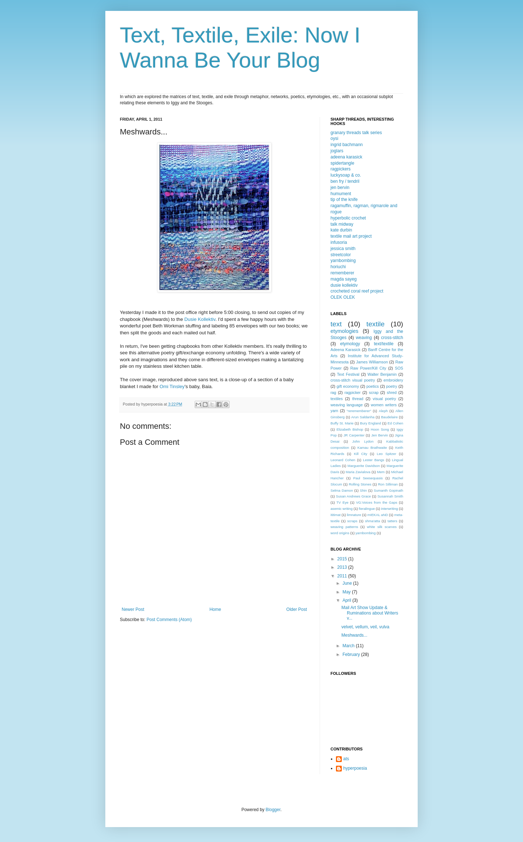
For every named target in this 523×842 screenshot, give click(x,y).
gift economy (348, 386)
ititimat (336, 515)
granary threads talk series (356, 132)
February (351, 654)
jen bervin (340, 187)
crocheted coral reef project (357, 291)
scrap (373, 392)
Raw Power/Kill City (368, 368)
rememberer (342, 272)
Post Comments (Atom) (169, 619)
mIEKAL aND (378, 515)
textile (375, 324)
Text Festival (348, 374)
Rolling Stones (360, 484)
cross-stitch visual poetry (353, 380)
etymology (350, 343)
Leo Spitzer (386, 454)
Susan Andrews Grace (353, 496)
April (347, 600)
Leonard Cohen (343, 460)
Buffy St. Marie (342, 423)
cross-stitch (392, 337)
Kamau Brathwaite (372, 448)
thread (358, 398)
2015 (342, 558)
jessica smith (343, 248)
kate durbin (341, 230)
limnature (354, 515)
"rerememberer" (358, 411)
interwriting (389, 509)
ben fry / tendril (345, 181)
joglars (337, 150)
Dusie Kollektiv (199, 319)
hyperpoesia (355, 768)
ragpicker (352, 392)
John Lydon (362, 441)
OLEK (336, 297)
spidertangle (342, 163)
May (347, 592)
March (349, 645)
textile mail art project (351, 236)
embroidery (393, 380)
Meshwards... (354, 635)
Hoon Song (380, 429)
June (347, 583)
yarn (334, 410)
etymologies (344, 331)
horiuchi (338, 266)
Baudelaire (389, 417)
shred (392, 392)
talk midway (342, 224)
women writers (384, 405)
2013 (342, 567)
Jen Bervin (379, 435)
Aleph (383, 411)
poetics (372, 386)
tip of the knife (344, 199)
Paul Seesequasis (368, 478)
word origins (340, 533)
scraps (352, 521)
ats (346, 758)
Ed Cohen (395, 423)
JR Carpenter (354, 435)
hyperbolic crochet (348, 218)
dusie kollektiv (344, 285)
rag (333, 392)
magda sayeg (344, 279)
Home (215, 609)
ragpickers (340, 169)
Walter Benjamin (382, 374)
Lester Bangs (373, 460)
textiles (337, 398)
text (336, 324)
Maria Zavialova (358, 472)
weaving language (347, 405)
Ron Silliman (388, 484)
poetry (391, 386)
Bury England (370, 423)
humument (341, 193)
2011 (342, 576)
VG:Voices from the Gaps (376, 502)
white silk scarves (382, 527)
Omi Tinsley (172, 386)
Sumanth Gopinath (388, 490)
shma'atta (372, 521)
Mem (381, 472)
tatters (392, 521)
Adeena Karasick (345, 349)
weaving (364, 337)
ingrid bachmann (347, 144)
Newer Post (133, 609)
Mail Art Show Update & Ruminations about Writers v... (369, 613)
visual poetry (384, 398)
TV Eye (342, 502)
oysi (334, 138)
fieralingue (367, 509)
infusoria (339, 242)
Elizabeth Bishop (349, 429)
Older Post (296, 609)
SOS (399, 368)
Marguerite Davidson (364, 466)
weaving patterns (344, 527)
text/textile (383, 343)
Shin (363, 490)
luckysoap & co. (346, 175)
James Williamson (372, 362)
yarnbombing (343, 260)
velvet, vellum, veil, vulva (365, 626)
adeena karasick (346, 157)
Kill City (360, 454)
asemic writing (342, 509)
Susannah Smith (390, 496)
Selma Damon (342, 490)
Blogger (272, 809)
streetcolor (341, 254)
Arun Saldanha (362, 417)
